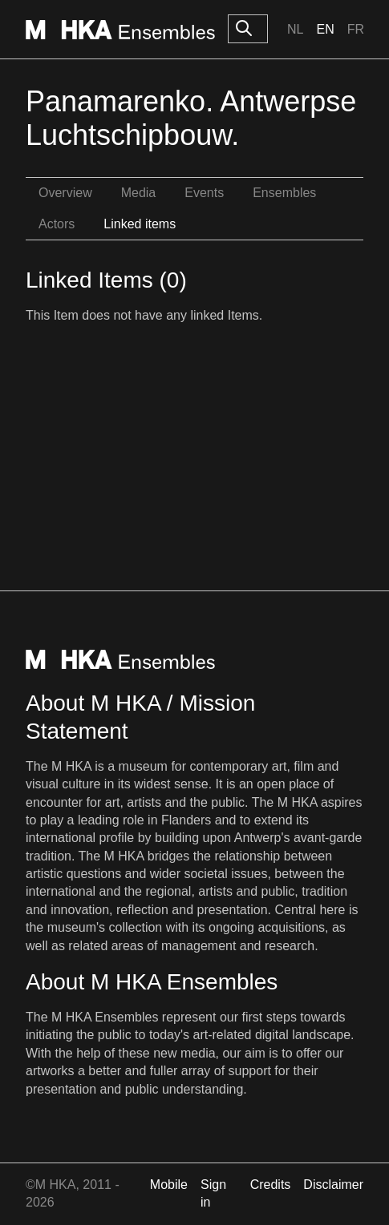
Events (204, 192)
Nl (295, 29)
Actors (56, 224)
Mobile (169, 1184)
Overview (65, 192)
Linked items (139, 224)
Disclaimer (333, 1184)
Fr (355, 29)
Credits (270, 1184)
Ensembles (284, 192)
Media (138, 192)
